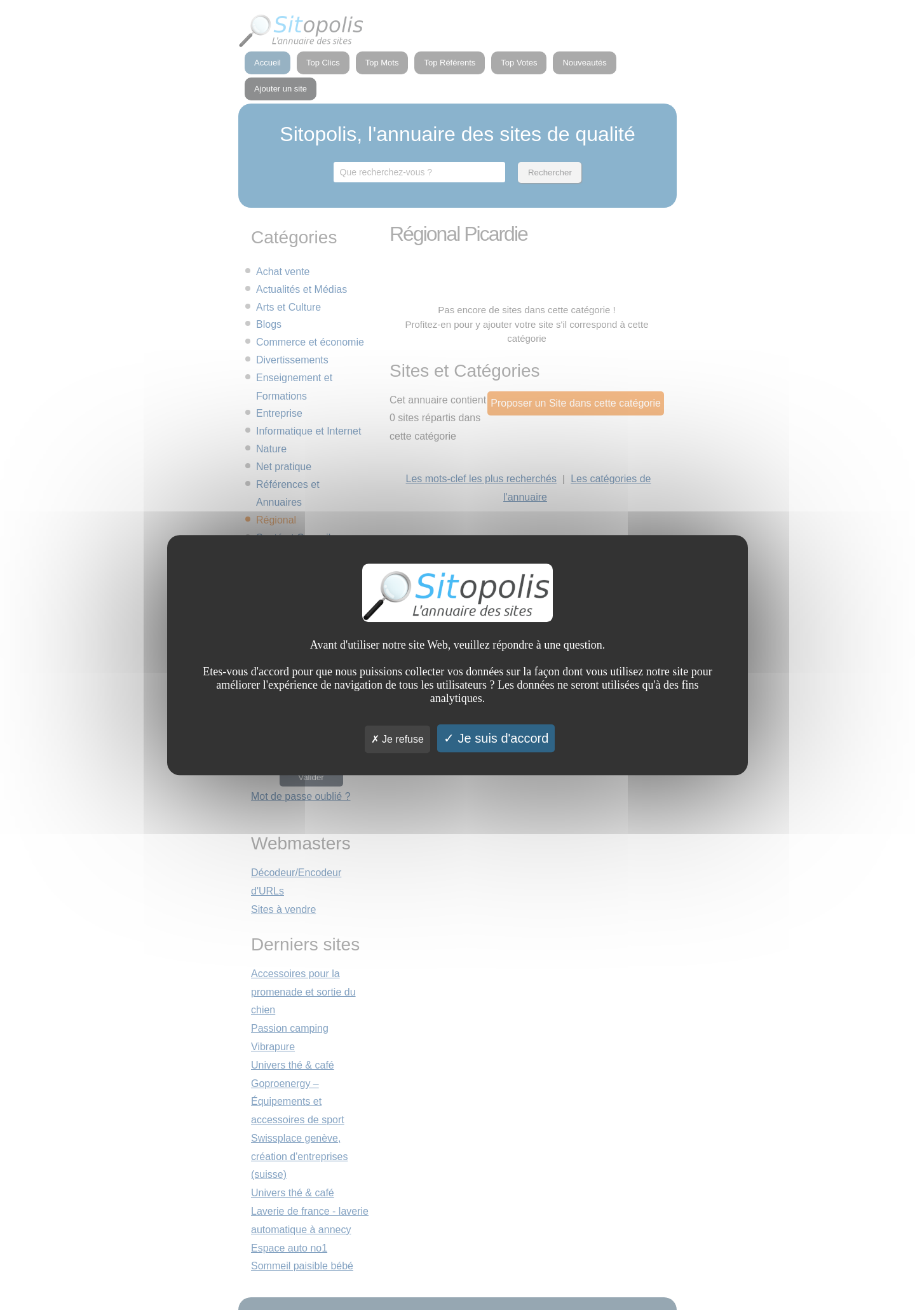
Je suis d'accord (496, 738)
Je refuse (397, 739)
